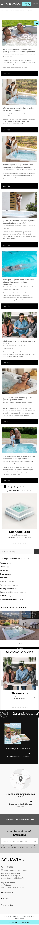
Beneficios (24, 286)
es (35, 4)
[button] (13, 543)
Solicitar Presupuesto (19, 819)
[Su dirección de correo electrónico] (17, 841)
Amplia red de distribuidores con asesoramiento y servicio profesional (19, 697)
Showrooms (19, 693)
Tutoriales (6, 228)
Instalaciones (7, 115)
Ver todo (19, 648)
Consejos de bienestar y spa (28, 54)
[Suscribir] (35, 841)
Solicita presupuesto (27, 4)
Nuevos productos (7, 56)
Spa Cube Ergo (19, 532)
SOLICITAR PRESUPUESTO (19, 922)
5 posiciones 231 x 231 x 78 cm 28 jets (19, 537)
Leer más (6, 73)
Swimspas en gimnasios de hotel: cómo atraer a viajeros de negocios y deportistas (18, 282)
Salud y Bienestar (16, 463)
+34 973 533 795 (10, 867)
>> (24, 487)
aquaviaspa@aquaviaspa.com (15, 870)
